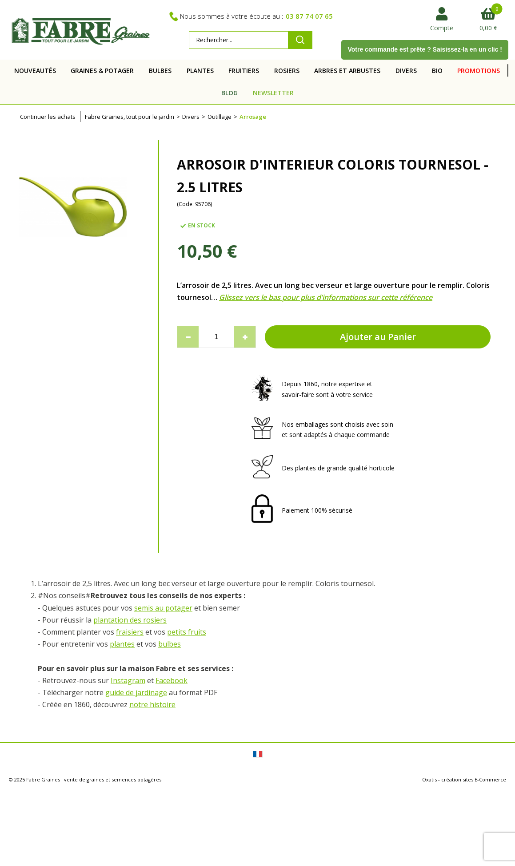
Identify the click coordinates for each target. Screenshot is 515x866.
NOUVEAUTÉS (35, 70)
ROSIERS (286, 70)
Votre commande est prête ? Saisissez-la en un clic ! (424, 49)
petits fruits (186, 632)
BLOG (229, 93)
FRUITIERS (243, 70)
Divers (191, 117)
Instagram (128, 680)
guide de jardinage (136, 692)
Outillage (220, 117)
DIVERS (406, 70)
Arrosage (253, 117)
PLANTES (200, 70)
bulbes (169, 644)
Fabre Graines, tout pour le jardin (129, 117)
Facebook (172, 680)
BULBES (160, 70)
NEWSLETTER (273, 93)
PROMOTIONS (478, 70)
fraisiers (130, 632)
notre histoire (152, 704)
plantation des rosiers (130, 620)
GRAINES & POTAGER (102, 70)
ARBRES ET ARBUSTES (347, 70)
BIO (437, 70)
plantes (122, 644)
